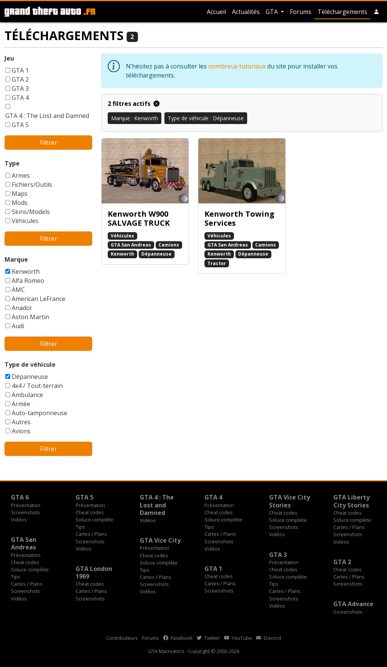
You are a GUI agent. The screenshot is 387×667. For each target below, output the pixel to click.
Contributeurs (122, 637)
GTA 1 (20, 70)
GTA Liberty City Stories (351, 501)
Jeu (9, 58)
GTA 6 (20, 497)
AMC (18, 289)
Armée (21, 404)
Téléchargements (342, 12)
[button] (376, 11)
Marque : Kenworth (134, 118)
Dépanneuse (30, 376)
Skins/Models (31, 212)
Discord (268, 637)
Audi (18, 326)
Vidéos (19, 519)
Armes (21, 175)
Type (12, 163)
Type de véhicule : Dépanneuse (206, 118)
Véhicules (25, 221)
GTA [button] (272, 12)
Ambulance (27, 395)
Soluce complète (94, 519)
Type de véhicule (30, 364)
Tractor (216, 263)
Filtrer (48, 142)
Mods (20, 203)
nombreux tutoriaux (237, 66)
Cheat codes (90, 512)
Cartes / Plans (91, 533)
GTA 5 (20, 125)
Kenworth (26, 271)
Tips (80, 526)
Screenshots (25, 512)
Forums (300, 12)
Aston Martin (30, 317)
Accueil (216, 12)
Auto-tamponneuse (39, 413)
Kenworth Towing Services (239, 218)
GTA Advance (353, 604)
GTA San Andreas (131, 245)
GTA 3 (20, 88)
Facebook (178, 637)
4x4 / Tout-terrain (37, 386)
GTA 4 (20, 97)
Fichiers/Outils (32, 184)
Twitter (208, 637)
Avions (21, 431)
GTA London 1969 (94, 572)
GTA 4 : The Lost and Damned (47, 116)
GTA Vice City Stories (289, 501)
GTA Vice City (160, 540)
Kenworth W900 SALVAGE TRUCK (139, 218)
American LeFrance (38, 299)
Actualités (246, 12)
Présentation (25, 505)
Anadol (21, 308)
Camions (168, 245)
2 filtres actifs (133, 103)
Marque (16, 259)
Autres (21, 422)
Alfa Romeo (28, 280)
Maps (20, 193)
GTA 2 (20, 79)
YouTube (238, 637)
